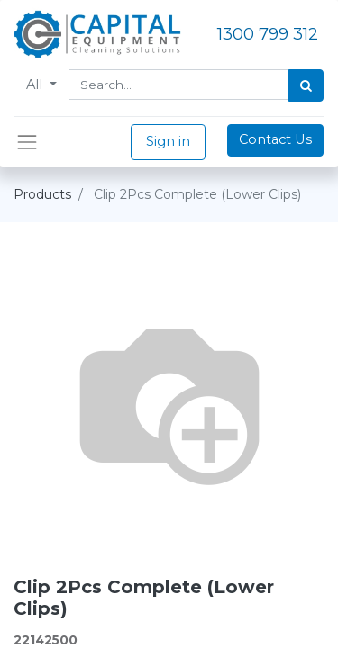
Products (42, 194)
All (36, 84)
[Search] (306, 85)
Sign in (168, 141)
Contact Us (275, 139)
